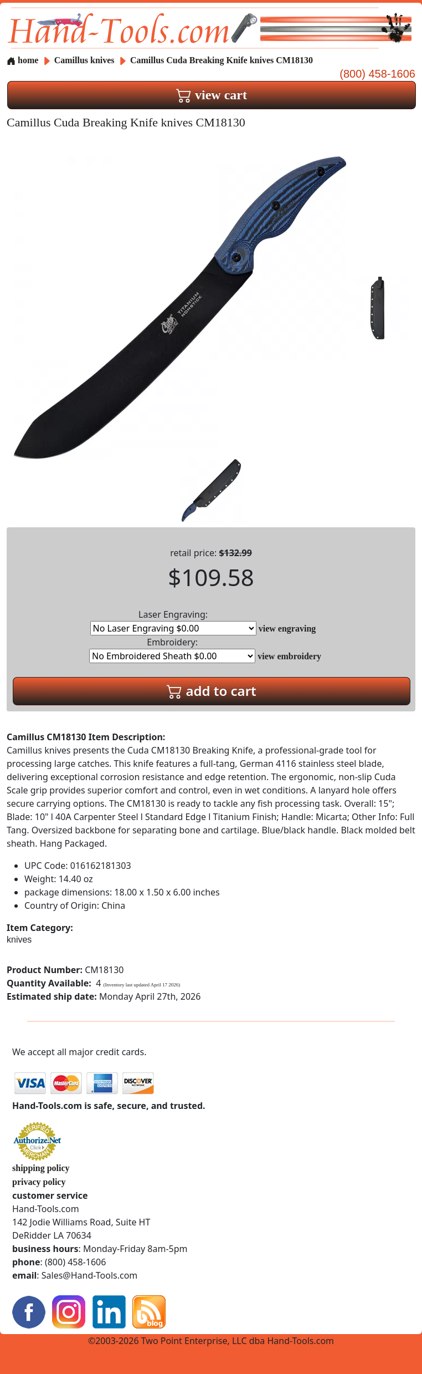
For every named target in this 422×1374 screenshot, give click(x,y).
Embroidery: (172, 649)
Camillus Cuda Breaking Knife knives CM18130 (221, 60)
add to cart (211, 690)
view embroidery (289, 656)
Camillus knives (84, 60)
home (22, 60)
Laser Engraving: (173, 621)
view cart (211, 95)
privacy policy (38, 1182)
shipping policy (41, 1168)
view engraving (287, 628)
